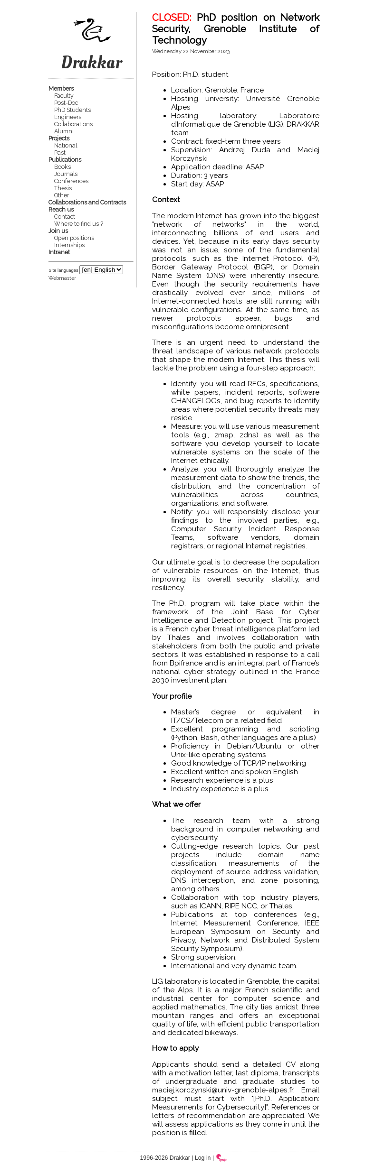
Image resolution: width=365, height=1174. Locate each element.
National (65, 145)
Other (61, 195)
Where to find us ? (78, 223)
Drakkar (91, 51)
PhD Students (72, 109)
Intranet (59, 252)
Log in (203, 1158)
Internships (69, 245)
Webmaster (62, 278)
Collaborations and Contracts (87, 202)
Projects (58, 138)
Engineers (67, 116)
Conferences (71, 181)
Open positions (74, 237)
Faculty (64, 95)
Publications (64, 159)
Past (60, 152)
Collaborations (73, 124)
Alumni (64, 131)
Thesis (63, 188)
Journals (65, 173)
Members (61, 88)
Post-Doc (66, 102)
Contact (64, 216)
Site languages (63, 270)
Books (62, 166)
